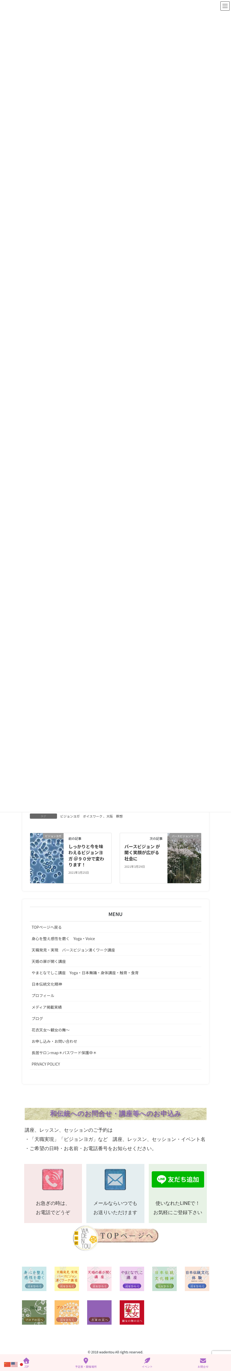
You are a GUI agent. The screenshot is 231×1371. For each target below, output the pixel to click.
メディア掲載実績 (47, 1007)
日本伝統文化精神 (47, 984)
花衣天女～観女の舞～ (51, 1030)
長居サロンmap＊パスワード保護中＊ (64, 1053)
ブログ (37, 1019)
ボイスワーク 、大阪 (98, 816)
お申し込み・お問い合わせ (54, 1041)
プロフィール (43, 996)
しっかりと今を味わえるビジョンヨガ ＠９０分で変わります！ (86, 856)
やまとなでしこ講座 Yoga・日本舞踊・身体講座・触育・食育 (85, 973)
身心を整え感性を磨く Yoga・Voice (63, 939)
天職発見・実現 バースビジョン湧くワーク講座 (73, 950)
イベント (147, 1363)
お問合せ (203, 1363)
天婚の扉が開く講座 (49, 961)
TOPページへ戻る (47, 927)
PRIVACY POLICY (46, 1064)
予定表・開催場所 (86, 1363)
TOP (26, 1363)
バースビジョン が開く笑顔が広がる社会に (142, 853)
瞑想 (119, 816)
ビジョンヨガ (70, 816)
